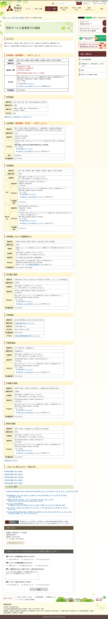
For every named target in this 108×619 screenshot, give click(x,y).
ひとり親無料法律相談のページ (34, 264)
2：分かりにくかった (28, 559)
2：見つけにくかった (28, 584)
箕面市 (4, 17)
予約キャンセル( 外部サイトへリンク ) (30, 86)
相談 (82, 70)
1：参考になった (12, 565)
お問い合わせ (96, 1)
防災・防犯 (38, 9)
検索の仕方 (86, 3)
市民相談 (10, 97)
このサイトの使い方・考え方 (24, 597)
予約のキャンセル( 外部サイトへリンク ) (30, 151)
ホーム (28, 9)
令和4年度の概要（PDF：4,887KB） (14, 477)
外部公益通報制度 (86, 59)
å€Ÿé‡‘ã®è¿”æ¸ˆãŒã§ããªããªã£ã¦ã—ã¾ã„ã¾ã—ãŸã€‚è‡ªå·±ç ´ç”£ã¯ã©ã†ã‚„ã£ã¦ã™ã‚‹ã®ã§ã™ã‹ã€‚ (30, 500)
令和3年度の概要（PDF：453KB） (13, 480)
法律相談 (10, 165)
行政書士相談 (11, 383)
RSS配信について (51, 597)
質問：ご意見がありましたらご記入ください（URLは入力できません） (25, 569)
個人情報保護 (39, 597)
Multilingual (104, 1)
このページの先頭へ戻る (99, 599)
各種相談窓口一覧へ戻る (10, 460)
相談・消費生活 (20, 17)
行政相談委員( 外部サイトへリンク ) (31, 323)
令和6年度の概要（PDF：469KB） (13, 471)
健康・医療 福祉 (64, 9)
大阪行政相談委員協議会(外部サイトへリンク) (34, 336)
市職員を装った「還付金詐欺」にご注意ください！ (18, 117)
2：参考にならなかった (26, 565)
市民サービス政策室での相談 (89, 74)
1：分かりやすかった (13, 559)
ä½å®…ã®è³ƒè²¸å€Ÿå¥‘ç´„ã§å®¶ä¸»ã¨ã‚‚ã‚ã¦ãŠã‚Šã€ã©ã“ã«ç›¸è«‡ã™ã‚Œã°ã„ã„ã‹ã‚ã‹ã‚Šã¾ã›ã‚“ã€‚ (36, 504)
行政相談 (10, 315)
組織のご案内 (79, 1)
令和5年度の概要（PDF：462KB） (13, 474)
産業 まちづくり (89, 9)
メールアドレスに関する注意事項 (25, 599)
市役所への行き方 (8, 598)
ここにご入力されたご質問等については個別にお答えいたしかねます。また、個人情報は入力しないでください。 (22, 575)
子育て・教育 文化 (76, 9)
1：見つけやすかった (13, 584)
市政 (101, 9)
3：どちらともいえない (43, 559)
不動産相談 (10, 343)
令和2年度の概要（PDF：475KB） (13, 483)
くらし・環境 (51, 9)
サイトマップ (87, 1)
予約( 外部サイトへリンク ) (27, 83)
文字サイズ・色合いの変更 (99, 3)
